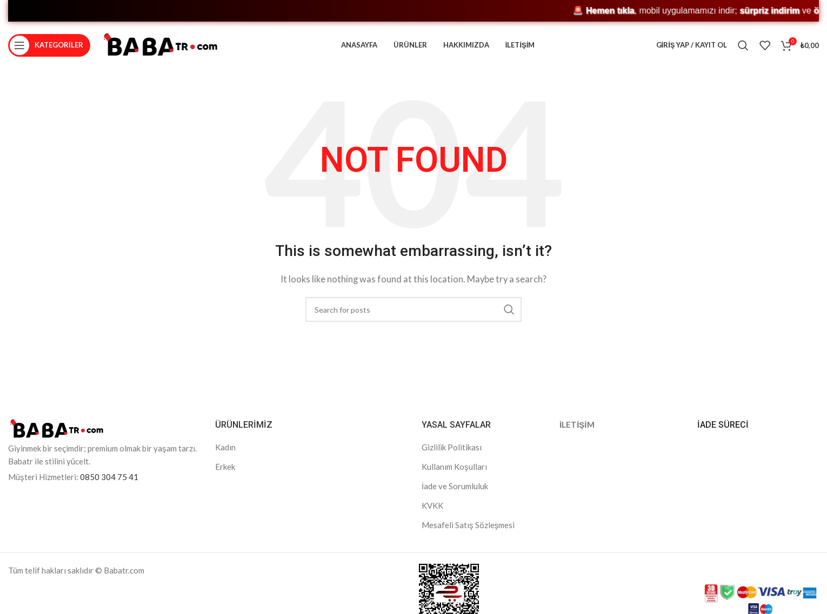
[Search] (743, 46)
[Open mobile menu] (49, 46)
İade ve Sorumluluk (455, 487)
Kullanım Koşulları (454, 468)
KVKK (432, 507)
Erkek (225, 468)
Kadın (225, 449)
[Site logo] (160, 45)
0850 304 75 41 (109, 478)
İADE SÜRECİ (723, 426)
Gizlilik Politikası (452, 449)
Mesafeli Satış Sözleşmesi (468, 526)
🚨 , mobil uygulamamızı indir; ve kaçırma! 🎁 (316, 10)
